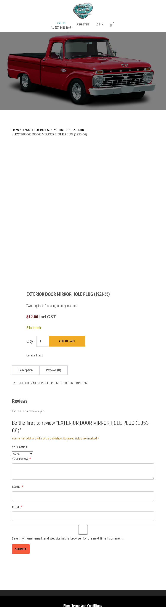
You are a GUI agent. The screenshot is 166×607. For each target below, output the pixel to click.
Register (83, 24)
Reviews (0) (53, 347)
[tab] (25, 347)
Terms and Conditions (86, 583)
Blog (66, 583)
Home (16, 130)
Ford (26, 130)
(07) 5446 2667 (61, 25)
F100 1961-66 (41, 130)
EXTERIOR (80, 130)
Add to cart (67, 318)
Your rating (19, 424)
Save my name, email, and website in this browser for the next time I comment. (67, 515)
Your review (21, 435)
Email (17, 484)
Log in (99, 24)
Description (25, 347)
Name (17, 463)
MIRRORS (61, 130)
